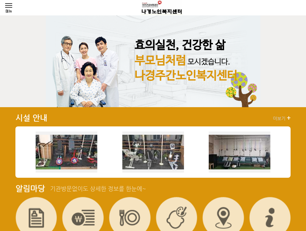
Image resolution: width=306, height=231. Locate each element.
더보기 (282, 118)
